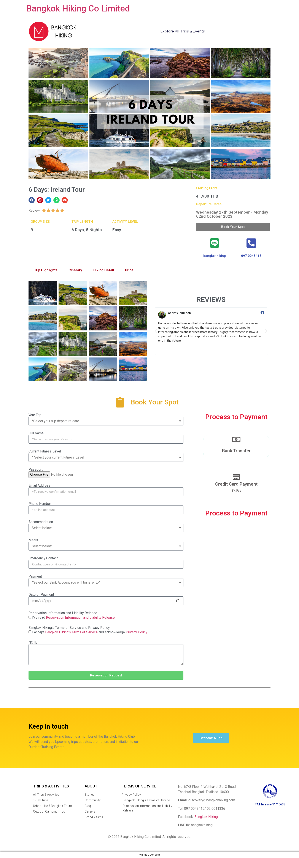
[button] (32, 200)
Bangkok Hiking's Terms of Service (71, 632)
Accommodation (41, 522)
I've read (73, 617)
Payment (35, 576)
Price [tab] (129, 270)
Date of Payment (41, 594)
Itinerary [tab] (75, 270)
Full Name (36, 433)
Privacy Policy (136, 632)
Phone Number (40, 503)
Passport (36, 469)
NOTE (33, 642)
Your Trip (35, 415)
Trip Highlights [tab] (45, 270)
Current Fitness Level (45, 451)
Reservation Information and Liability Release (63, 613)
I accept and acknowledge (89, 632)
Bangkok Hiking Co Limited (78, 8)
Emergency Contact (43, 558)
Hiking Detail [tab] (103, 270)
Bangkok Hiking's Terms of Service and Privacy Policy (69, 627)
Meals (33, 540)
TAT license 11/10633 (270, 804)
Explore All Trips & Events (182, 31)
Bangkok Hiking (206, 817)
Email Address (40, 485)
